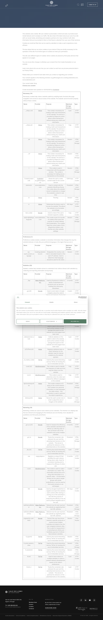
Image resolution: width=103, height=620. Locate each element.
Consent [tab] (27, 302)
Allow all (75, 321)
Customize (51, 321)
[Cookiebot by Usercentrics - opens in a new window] (79, 297)
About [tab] (75, 302)
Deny (28, 321)
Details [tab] (51, 302)
